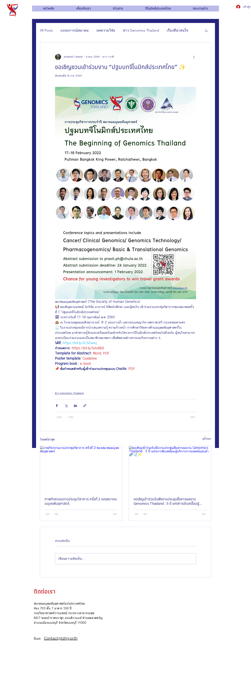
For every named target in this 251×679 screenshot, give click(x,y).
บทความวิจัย (105, 30)
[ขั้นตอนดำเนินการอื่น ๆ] (193, 57)
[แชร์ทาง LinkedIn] (75, 405)
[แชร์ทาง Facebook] (57, 405)
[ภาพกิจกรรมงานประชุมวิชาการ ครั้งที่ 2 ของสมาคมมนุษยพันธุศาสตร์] (81, 469)
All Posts (46, 30)
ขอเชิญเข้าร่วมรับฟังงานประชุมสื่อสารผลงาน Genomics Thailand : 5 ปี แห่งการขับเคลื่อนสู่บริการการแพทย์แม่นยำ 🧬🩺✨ (166, 501)
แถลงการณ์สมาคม (74, 30)
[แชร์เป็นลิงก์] (85, 405)
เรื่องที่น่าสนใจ (177, 30)
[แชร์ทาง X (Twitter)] (66, 405)
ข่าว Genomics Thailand (141, 30)
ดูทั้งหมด (206, 439)
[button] (206, 30)
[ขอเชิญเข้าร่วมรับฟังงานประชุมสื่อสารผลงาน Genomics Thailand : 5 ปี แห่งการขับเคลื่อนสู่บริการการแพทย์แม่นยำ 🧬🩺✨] (170, 469)
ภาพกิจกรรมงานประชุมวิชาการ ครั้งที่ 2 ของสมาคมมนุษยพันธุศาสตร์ (81, 501)
